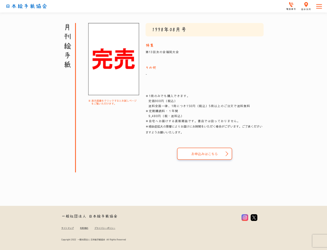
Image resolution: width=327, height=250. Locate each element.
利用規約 (84, 228)
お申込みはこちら (204, 153)
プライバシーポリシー (104, 228)
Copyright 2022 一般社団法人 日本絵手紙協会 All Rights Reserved (93, 239)
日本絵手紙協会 (26, 6)
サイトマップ (67, 228)
